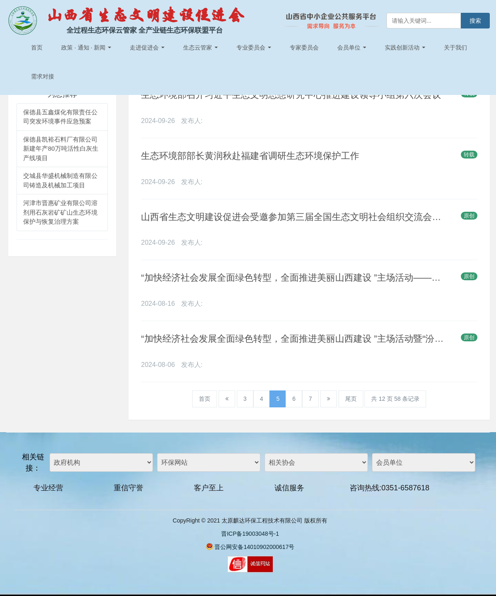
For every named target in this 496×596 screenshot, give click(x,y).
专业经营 (48, 488)
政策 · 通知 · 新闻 (86, 47)
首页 (37, 47)
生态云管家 (200, 47)
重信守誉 (128, 488)
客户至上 (209, 488)
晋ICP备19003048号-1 (250, 534)
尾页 (351, 399)
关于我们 (455, 47)
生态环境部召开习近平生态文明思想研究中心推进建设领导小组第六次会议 (291, 95)
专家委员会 (304, 47)
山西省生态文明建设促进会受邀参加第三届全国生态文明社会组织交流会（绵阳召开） (292, 217)
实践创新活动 (405, 47)
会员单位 (351, 47)
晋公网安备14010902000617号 (254, 547)
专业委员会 (253, 47)
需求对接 (42, 76)
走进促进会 (147, 47)
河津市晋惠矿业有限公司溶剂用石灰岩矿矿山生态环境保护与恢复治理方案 (60, 212)
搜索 (475, 21)
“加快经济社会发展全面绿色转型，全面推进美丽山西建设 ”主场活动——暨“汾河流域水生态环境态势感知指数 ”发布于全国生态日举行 (292, 277)
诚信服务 (289, 488)
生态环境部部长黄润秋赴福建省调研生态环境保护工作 (250, 156)
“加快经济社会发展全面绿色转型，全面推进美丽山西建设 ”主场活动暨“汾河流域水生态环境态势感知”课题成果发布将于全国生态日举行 (292, 338)
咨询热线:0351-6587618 (389, 488)
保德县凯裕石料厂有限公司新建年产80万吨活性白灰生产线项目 (60, 148)
